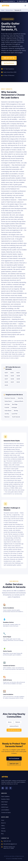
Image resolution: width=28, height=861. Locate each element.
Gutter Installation (5, 796)
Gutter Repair (4, 801)
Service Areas (9, 10)
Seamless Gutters (5, 799)
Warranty (3, 831)
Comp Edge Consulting (17, 858)
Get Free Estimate (9, 63)
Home (2, 10)
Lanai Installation (5, 809)
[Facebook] (2, 788)
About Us (3, 823)
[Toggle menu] (25, 5)
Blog (2, 833)
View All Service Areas (14, 730)
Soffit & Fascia (4, 807)
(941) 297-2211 (22, 1)
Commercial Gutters (6, 812)
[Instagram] (6, 788)
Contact (3, 828)
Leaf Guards (4, 804)
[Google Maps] (10, 788)
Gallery (3, 825)
